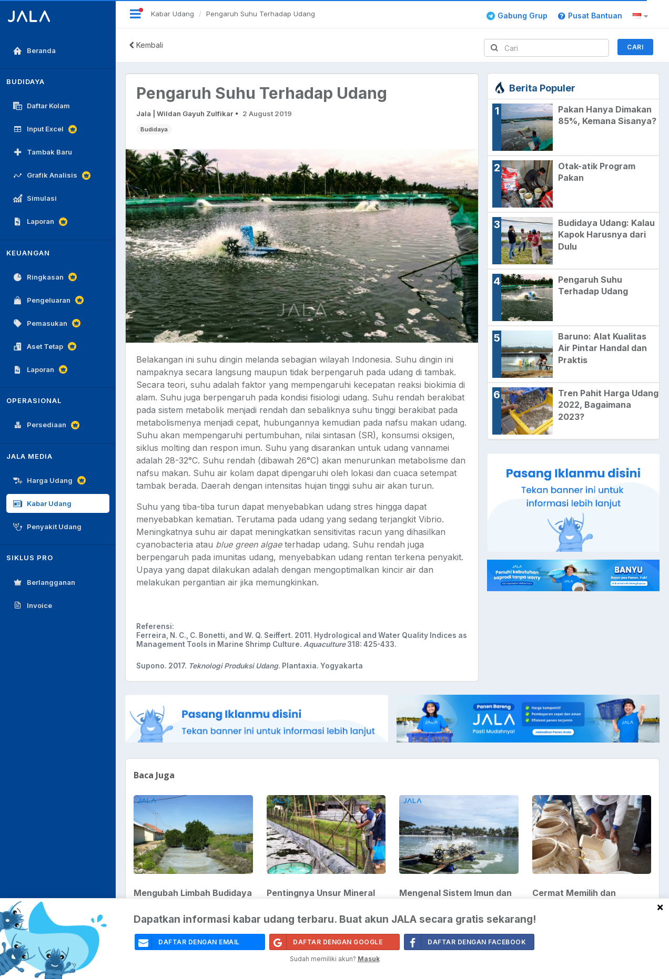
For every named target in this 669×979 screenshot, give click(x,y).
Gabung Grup (517, 15)
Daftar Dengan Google (326, 942)
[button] (642, 16)
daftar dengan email (187, 942)
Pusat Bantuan (590, 15)
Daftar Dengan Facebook (465, 942)
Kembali (146, 44)
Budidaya (154, 129)
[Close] (660, 906)
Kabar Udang (172, 13)
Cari (635, 47)
